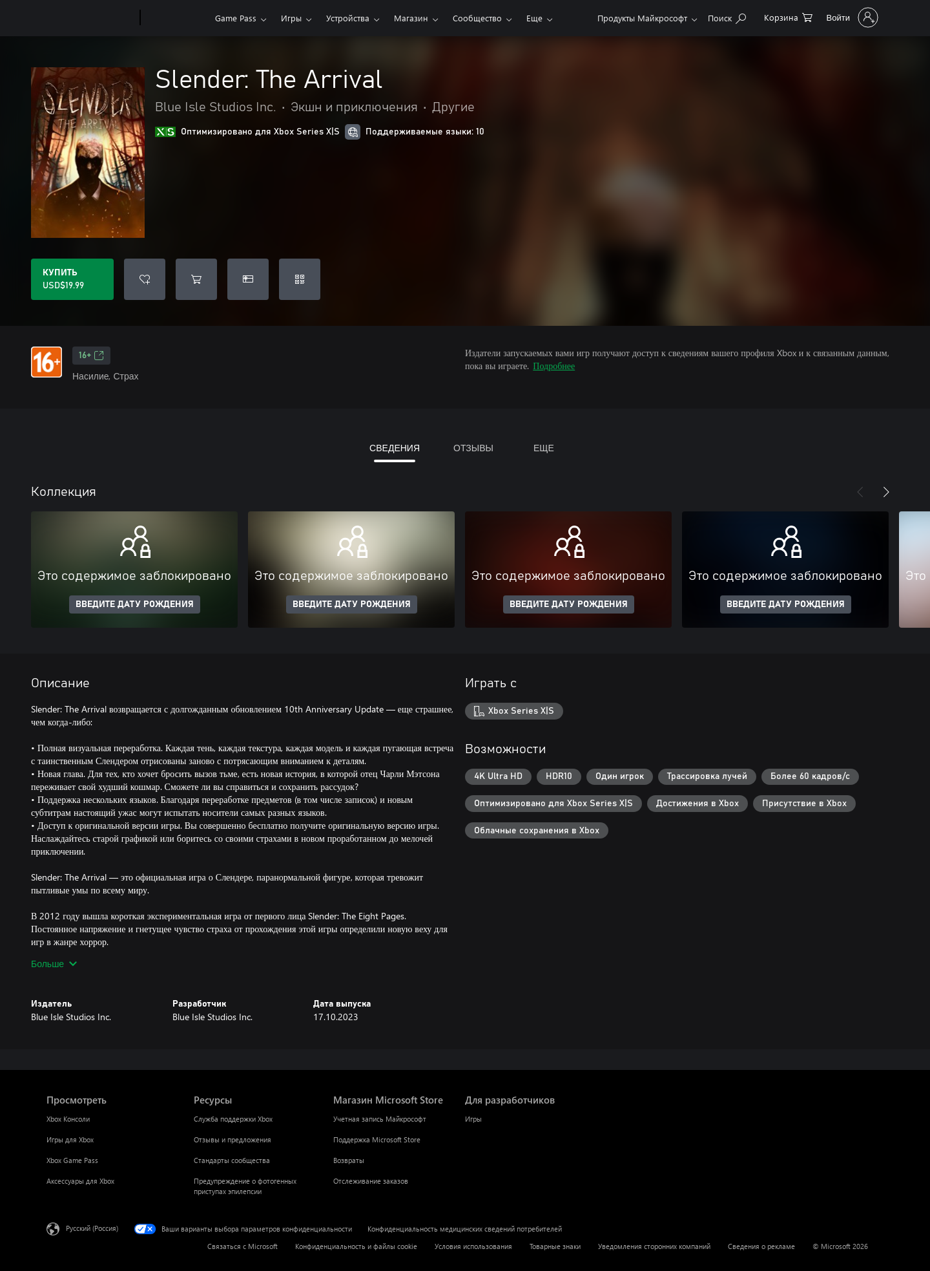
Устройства (347, 17)
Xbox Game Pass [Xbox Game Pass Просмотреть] (72, 1160)
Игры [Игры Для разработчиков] (473, 1119)
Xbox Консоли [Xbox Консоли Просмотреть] (68, 1119)
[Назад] (860, 492)
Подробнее (554, 365)
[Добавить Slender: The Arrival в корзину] (196, 279)
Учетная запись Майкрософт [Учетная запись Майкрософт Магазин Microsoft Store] (379, 1119)
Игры (291, 17)
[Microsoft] (90, 18)
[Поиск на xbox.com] (727, 16)
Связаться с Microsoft (242, 1246)
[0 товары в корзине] (788, 16)
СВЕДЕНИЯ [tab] (394, 448)
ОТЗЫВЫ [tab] (473, 448)
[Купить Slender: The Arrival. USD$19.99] (72, 279)
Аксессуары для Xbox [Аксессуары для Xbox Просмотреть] (80, 1181)
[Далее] (886, 492)
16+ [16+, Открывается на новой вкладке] (91, 355)
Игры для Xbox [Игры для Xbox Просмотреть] (70, 1139)
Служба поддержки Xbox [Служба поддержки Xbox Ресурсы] (233, 1119)
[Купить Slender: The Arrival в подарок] (248, 279)
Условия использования (473, 1246)
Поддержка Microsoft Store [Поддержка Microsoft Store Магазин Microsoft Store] (376, 1139)
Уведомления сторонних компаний (654, 1246)
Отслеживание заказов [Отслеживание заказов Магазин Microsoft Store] (370, 1181)
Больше (54, 963)
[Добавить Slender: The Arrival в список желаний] (144, 279)
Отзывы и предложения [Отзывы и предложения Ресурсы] (232, 1139)
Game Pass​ (235, 17)
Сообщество (477, 17)
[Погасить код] (299, 279)
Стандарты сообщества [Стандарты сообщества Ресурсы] (232, 1160)
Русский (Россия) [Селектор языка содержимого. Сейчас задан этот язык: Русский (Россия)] (92, 1228)
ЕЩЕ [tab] (543, 448)
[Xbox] (176, 18)
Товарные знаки (555, 1246)
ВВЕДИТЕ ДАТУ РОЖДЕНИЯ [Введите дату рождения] (135, 604)
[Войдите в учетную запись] (851, 17)
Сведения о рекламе (761, 1246)
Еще (534, 17)
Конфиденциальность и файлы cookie (356, 1246)
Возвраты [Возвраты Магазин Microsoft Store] (348, 1160)
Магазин (411, 17)
